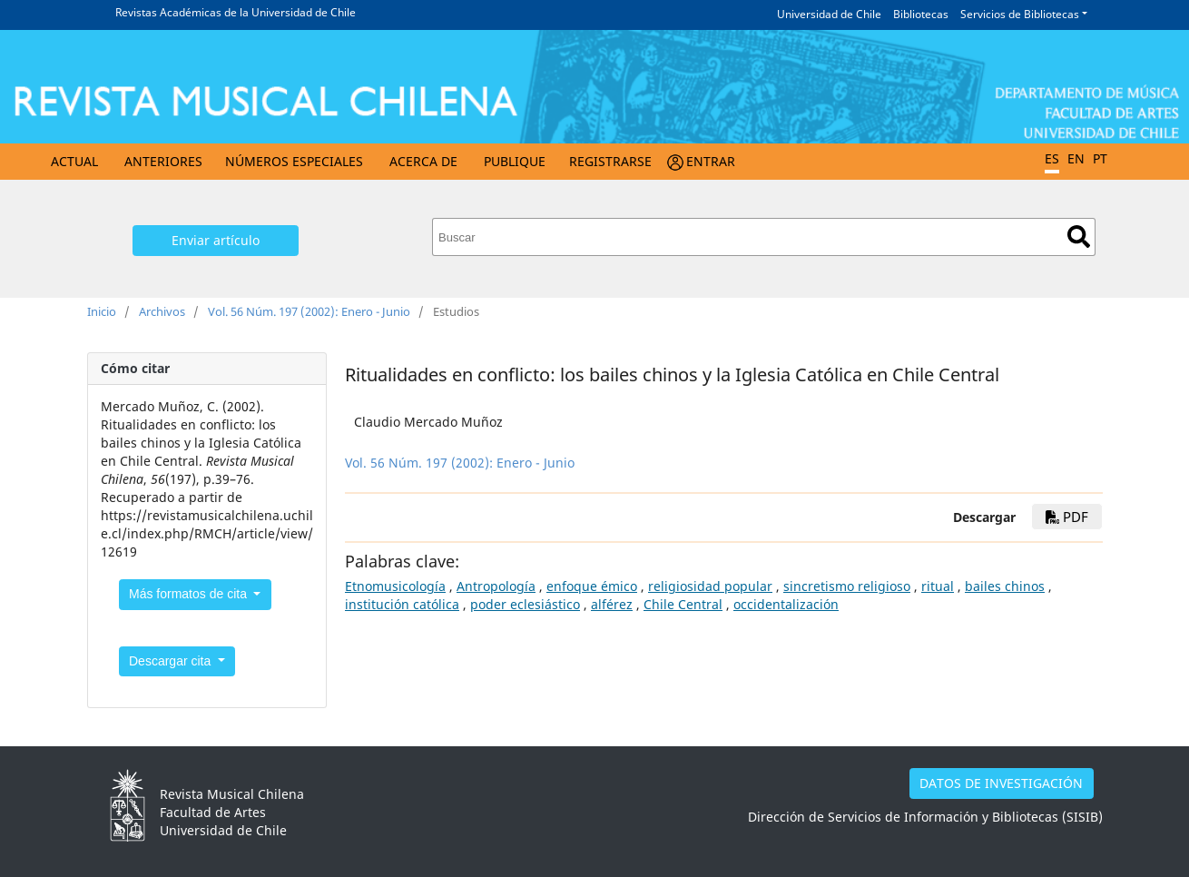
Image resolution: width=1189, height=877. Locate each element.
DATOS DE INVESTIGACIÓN (1001, 783)
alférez (612, 604)
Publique (514, 161)
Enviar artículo (216, 240)
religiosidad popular (710, 586)
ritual (937, 586)
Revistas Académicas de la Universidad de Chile (235, 12)
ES (1052, 158)
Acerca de (423, 161)
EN (1076, 158)
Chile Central (683, 604)
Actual (74, 161)
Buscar (1078, 236)
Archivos (162, 311)
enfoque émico (591, 586)
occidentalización (786, 604)
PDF (1067, 516)
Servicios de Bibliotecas (1019, 14)
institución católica (402, 604)
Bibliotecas (920, 14)
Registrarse (610, 161)
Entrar (710, 161)
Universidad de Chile (829, 14)
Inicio (101, 311)
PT (1100, 158)
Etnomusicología (395, 586)
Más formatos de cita (190, 593)
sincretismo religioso (846, 586)
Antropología (496, 586)
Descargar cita (171, 661)
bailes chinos (1005, 586)
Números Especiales (294, 161)
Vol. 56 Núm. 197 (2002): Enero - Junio (309, 311)
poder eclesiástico (525, 604)
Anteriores (163, 161)
